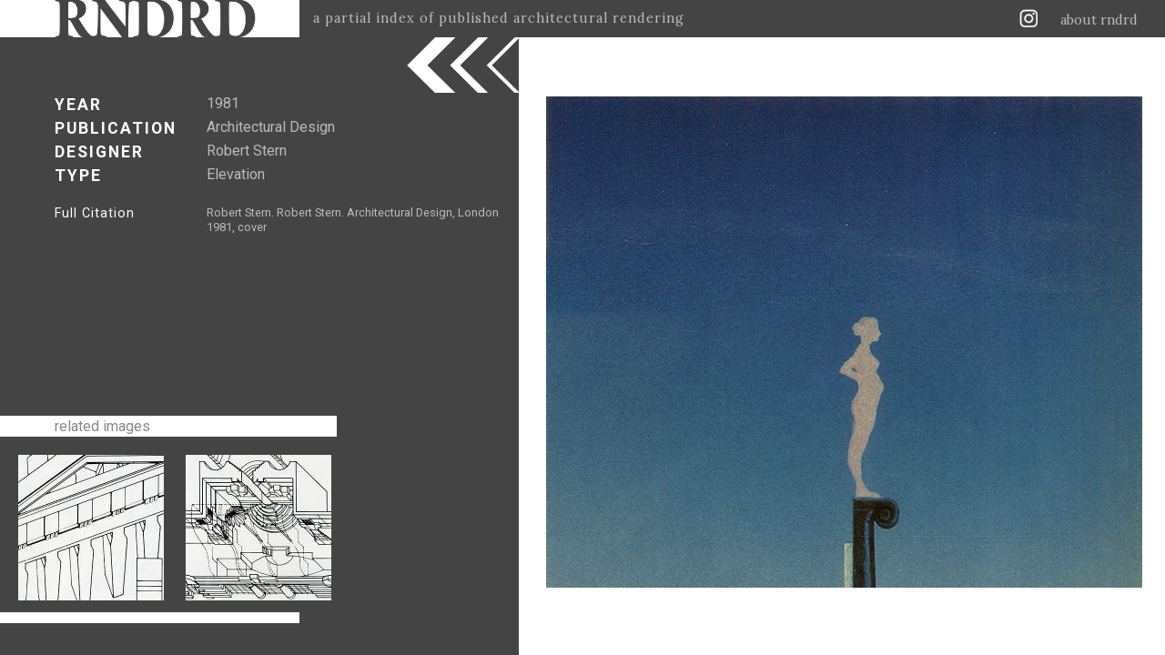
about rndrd (1099, 20)
